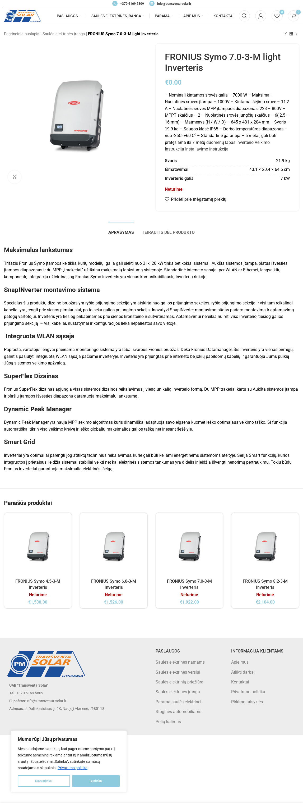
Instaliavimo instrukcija (207, 149)
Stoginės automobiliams (178, 711)
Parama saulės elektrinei (178, 701)
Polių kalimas (168, 721)
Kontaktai (240, 682)
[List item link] (76, 693)
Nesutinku (43, 781)
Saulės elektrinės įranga (64, 33)
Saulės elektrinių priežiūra (179, 682)
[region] (69, 761)
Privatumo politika (72, 768)
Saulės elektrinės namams (180, 662)
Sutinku (96, 781)
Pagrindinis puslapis (21, 33)
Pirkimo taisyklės (247, 701)
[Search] (244, 16)
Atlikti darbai (243, 672)
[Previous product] (285, 33)
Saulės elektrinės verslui (178, 672)
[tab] (121, 230)
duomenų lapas (220, 142)
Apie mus (240, 662)
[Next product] (296, 33)
